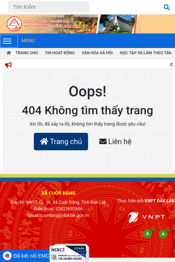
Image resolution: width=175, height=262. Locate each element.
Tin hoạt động (60, 53)
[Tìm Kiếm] (49, 7)
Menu (17, 41)
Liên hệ (115, 141)
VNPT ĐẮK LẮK (159, 200)
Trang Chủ (22, 53)
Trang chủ (61, 141)
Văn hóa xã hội (97, 53)
